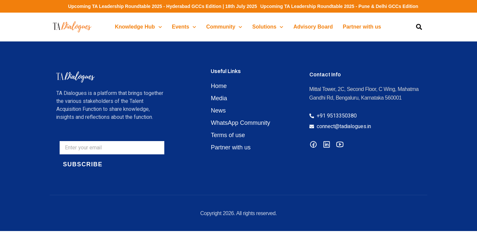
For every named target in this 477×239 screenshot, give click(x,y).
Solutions (268, 27)
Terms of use (228, 135)
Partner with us (362, 27)
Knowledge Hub (138, 27)
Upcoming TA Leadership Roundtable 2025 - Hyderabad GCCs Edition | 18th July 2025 (159, 6)
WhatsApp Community (240, 123)
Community (224, 27)
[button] (419, 27)
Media (219, 98)
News (218, 110)
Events (184, 27)
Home (219, 86)
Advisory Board (313, 27)
